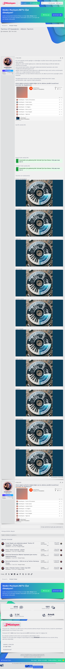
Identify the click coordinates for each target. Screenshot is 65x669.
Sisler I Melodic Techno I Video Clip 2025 (17, 568)
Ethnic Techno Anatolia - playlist (15, 550)
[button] (28, 3)
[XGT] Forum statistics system (32, 657)
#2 (62, 482)
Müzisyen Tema (6, 660)
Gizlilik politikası (52, 660)
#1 (62, 58)
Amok (51, 614)
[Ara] (46, 3)
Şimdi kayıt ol (57, 15)
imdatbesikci (5, 31)
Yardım (59, 660)
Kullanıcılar (35, 3)
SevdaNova (57, 544)
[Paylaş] (60, 58)
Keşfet (25, 3)
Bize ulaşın (34, 660)
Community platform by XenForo (32, 655)
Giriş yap (46, 15)
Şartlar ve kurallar (42, 660)
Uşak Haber (7, 646)
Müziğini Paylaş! (20, 546)
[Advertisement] (32, 44)
